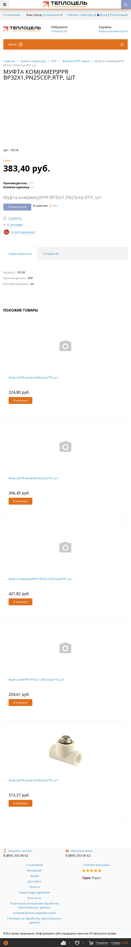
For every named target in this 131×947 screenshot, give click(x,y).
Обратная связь (79, 851)
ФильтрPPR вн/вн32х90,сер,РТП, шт (33, 780)
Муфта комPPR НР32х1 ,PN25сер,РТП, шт (36, 679)
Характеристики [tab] (20, 254)
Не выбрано (52, 15)
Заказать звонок (17, 851)
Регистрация (119, 15)
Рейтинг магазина (96, 865)
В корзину (20, 400)
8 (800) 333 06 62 (15, 855)
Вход (103, 15)
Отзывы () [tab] (50, 254)
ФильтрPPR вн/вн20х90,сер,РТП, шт (33, 377)
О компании (11, 15)
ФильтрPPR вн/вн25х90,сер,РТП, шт (33, 478)
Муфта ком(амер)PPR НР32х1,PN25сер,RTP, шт (40, 579)
